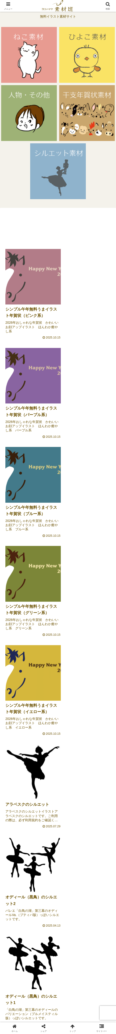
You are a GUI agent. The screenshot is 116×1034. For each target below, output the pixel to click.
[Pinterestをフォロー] (58, 926)
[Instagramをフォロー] (85, 914)
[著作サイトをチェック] (31, 902)
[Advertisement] (58, 227)
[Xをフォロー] (85, 902)
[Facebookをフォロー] (31, 914)
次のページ (58, 946)
